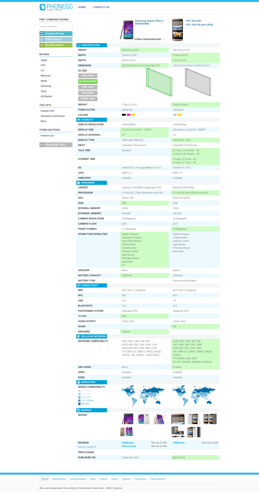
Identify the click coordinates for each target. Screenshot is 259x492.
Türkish (103, 479)
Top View (87, 87)
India (92, 479)
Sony (43, 91)
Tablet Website (157, 479)
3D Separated (87, 81)
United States (59, 479)
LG (42, 70)
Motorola (46, 75)
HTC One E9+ (194, 20)
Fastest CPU (47, 111)
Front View (88, 98)
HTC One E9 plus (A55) (199, 24)
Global (45, 479)
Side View (88, 75)
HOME (82, 7)
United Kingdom (78, 479)
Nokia (44, 81)
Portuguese (140, 479)
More (43, 121)
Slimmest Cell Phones (53, 116)
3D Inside (87, 93)
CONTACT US (101, 7)
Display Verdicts (87, 447)
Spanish (126, 479)
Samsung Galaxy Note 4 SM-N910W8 (149, 22)
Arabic (114, 479)
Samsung (46, 86)
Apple (44, 60)
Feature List (47, 135)
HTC (43, 65)
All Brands (46, 96)
